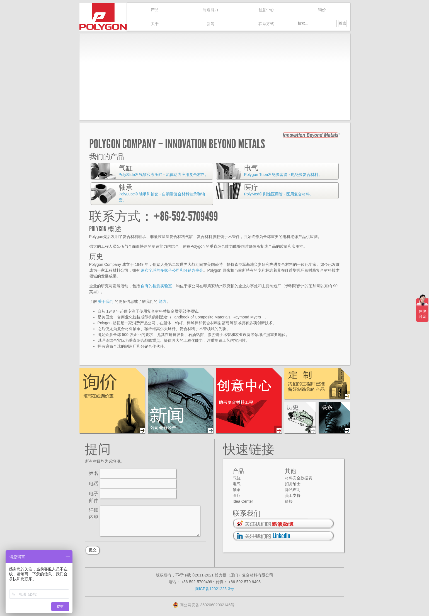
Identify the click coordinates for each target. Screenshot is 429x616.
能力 (162, 301)
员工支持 (292, 495)
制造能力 (210, 10)
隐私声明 (292, 489)
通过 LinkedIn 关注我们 (284, 536)
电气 (237, 484)
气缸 (237, 478)
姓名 (93, 473)
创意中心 (266, 10)
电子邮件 (93, 497)
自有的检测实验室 (156, 286)
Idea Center (243, 501)
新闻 (210, 23)
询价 (322, 10)
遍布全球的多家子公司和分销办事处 (172, 270)
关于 (155, 23)
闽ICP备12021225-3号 (214, 588)
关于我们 (105, 301)
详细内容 (93, 513)
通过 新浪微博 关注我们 (284, 523)
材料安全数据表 (298, 478)
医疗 (237, 495)
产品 (155, 10)
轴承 (237, 489)
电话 (93, 484)
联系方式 (266, 23)
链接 (289, 501)
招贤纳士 (292, 484)
